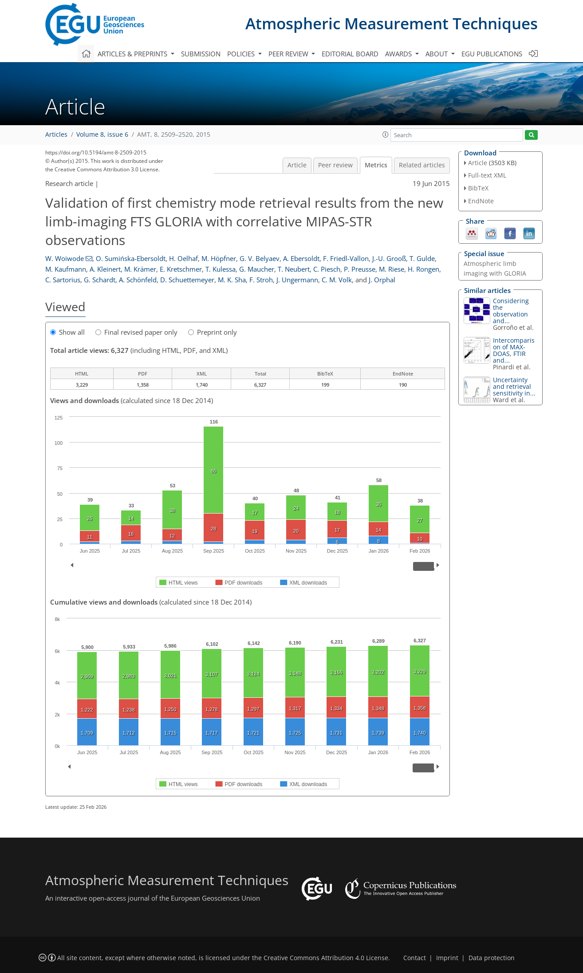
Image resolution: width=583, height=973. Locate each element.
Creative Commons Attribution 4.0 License (326, 958)
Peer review (335, 165)
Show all (67, 332)
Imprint (447, 958)
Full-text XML (487, 175)
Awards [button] (399, 53)
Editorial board (350, 53)
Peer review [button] (289, 53)
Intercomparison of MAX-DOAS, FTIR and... (514, 350)
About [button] (437, 53)
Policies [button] (241, 53)
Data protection (492, 958)
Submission (201, 53)
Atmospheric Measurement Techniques (391, 23)
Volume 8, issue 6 (102, 134)
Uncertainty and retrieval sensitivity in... (514, 386)
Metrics (376, 165)
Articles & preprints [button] (133, 53)
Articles (56, 134)
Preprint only (212, 332)
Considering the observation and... (511, 311)
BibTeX (478, 188)
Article (297, 165)
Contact (414, 958)
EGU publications (491, 53)
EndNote (481, 201)
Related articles (422, 165)
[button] (385, 134)
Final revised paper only (136, 332)
